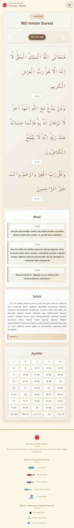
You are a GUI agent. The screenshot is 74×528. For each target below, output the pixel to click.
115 (48, 415)
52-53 (37, 388)
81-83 (48, 401)
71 (14, 401)
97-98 (48, 408)
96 (37, 408)
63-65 (37, 395)
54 (49, 388)
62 (25, 395)
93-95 (25, 408)
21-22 (37, 375)
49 (60, 382)
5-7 (60, 362)
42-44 (37, 382)
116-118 (60, 415)
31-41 (25, 382)
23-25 (48, 375)
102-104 (14, 415)
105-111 (25, 415)
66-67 (48, 395)
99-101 (60, 408)
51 (25, 388)
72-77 (25, 401)
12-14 (48, 368)
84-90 (60, 401)
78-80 (37, 401)
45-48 (48, 382)
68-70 (60, 395)
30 (14, 382)
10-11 (37, 368)
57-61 (13, 395)
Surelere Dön (37, 16)
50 (14, 388)
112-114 (37, 415)
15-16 (60, 368)
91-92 (13, 408)
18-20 (25, 375)
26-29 (60, 375)
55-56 (60, 388)
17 (14, 375)
